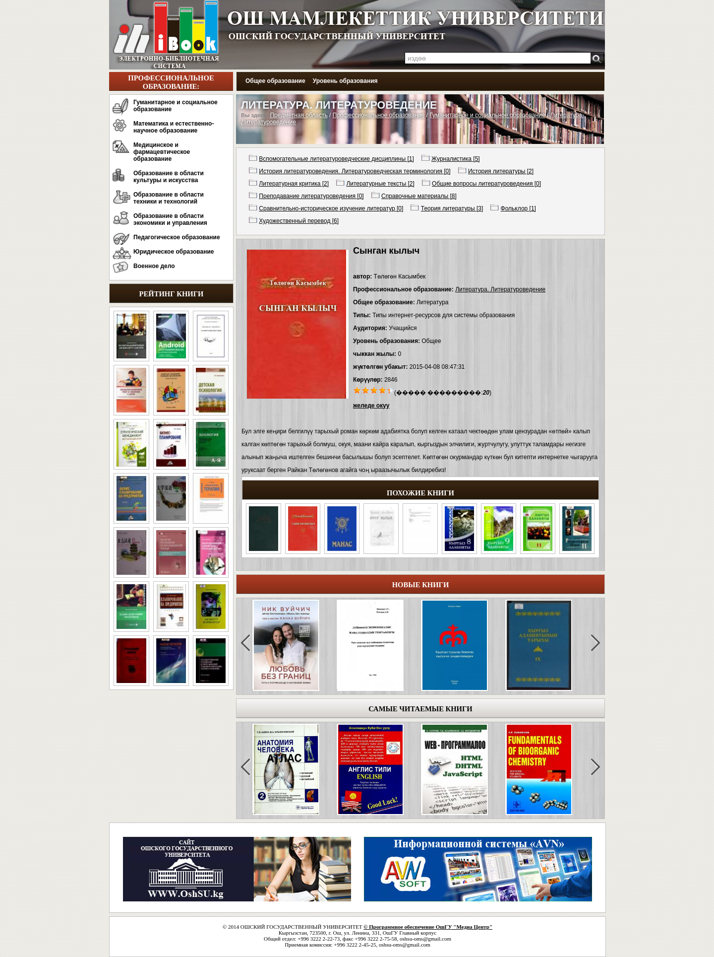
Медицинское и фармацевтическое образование (161, 151)
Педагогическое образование (176, 237)
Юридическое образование (173, 251)
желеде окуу (371, 405)
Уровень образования (345, 80)
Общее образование (275, 80)
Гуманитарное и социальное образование (175, 106)
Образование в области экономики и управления (170, 219)
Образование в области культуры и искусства (168, 177)
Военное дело (154, 266)
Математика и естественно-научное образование (173, 127)
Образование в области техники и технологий (168, 198)
